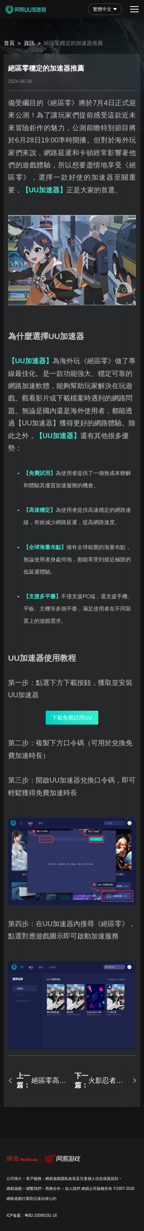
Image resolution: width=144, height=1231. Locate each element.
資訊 (29, 43)
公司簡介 (14, 1178)
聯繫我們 (33, 1188)
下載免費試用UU (72, 718)
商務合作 (53, 1188)
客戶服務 (33, 1178)
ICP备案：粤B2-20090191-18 (32, 1215)
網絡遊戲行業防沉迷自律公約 (31, 1198)
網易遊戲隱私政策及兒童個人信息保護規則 (81, 1178)
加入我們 (72, 1188)
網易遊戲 (14, 1188)
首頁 (9, 43)
